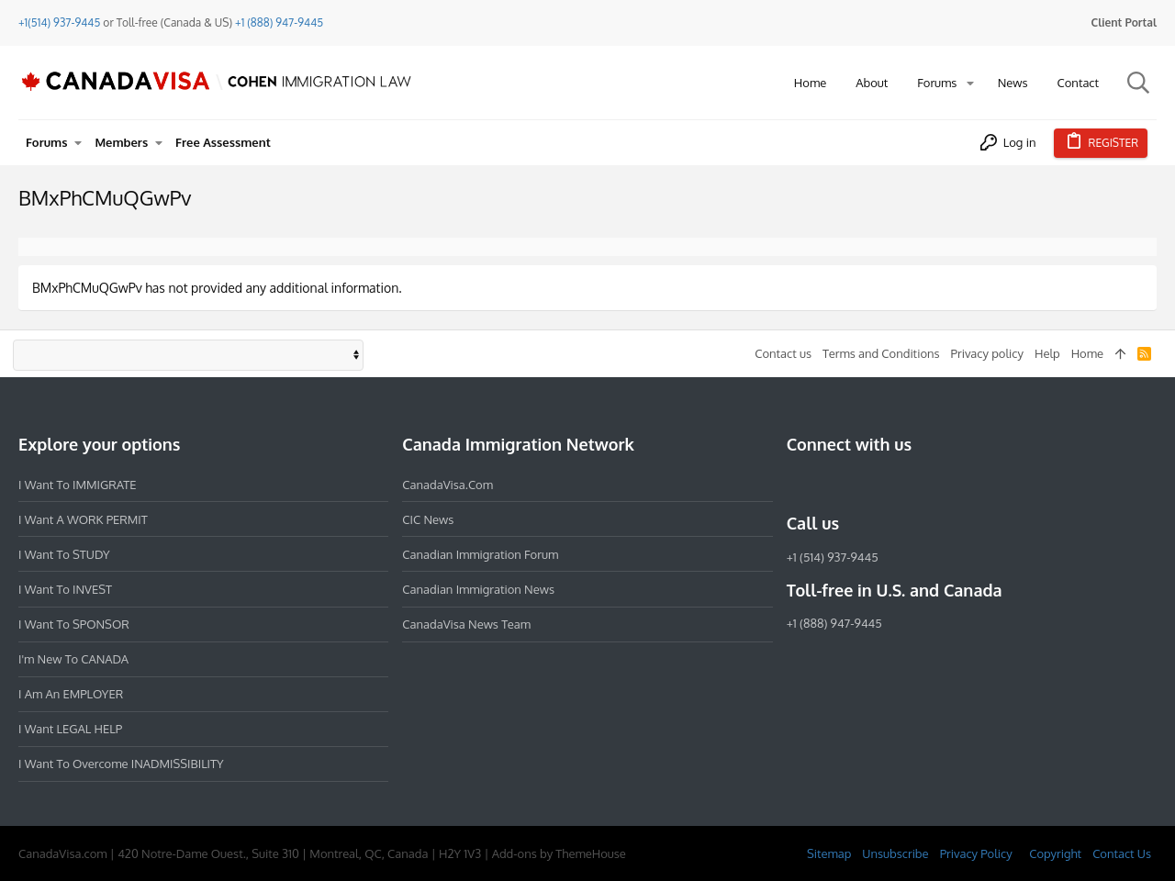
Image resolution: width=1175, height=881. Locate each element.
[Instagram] (831, 484)
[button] (970, 83)
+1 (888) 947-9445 (279, 22)
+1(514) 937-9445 (59, 22)
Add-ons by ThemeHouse (559, 853)
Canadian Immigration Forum (480, 554)
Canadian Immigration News (478, 589)
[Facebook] (798, 484)
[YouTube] (930, 484)
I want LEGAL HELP (70, 728)
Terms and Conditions (881, 353)
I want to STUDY (63, 554)
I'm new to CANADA (73, 659)
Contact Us (1121, 853)
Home (1087, 353)
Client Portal (1124, 22)
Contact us (783, 353)
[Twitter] (897, 484)
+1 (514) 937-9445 (832, 557)
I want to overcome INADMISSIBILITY (121, 763)
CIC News (427, 519)
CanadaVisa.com (447, 484)
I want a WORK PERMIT (83, 519)
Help (1047, 353)
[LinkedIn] (864, 484)
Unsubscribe (895, 853)
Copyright (1055, 853)
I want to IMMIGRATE (77, 484)
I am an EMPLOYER (70, 693)
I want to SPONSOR (73, 624)
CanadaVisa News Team (466, 624)
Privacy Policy (976, 853)
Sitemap (829, 853)
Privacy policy (987, 353)
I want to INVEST (65, 589)
